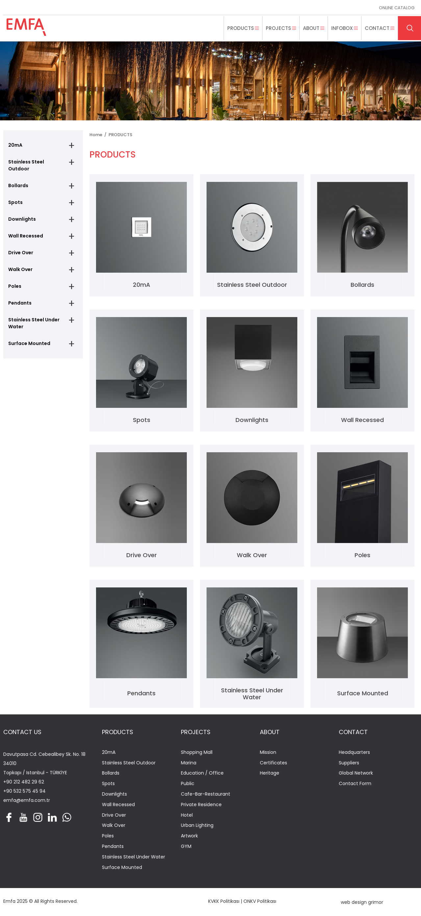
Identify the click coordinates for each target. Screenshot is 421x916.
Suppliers (349, 763)
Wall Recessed (25, 236)
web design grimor (362, 902)
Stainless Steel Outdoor (26, 165)
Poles (14, 286)
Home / (99, 135)
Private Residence (201, 804)
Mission (268, 752)
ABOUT (270, 732)
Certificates (273, 763)
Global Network (356, 773)
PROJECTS (195, 732)
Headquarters (354, 752)
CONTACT (353, 732)
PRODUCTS (120, 135)
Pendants (20, 303)
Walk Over (20, 269)
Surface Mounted (29, 343)
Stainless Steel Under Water (34, 323)
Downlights (22, 219)
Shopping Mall (196, 752)
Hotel (187, 815)
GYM (186, 846)
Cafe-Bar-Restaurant (205, 794)
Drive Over (20, 252)
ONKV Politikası (259, 901)
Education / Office (202, 773)
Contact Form (355, 783)
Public (187, 783)
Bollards (18, 185)
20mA (15, 145)
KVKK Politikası (223, 901)
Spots (15, 202)
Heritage (269, 773)
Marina (188, 763)
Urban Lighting (197, 825)
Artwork (189, 836)
